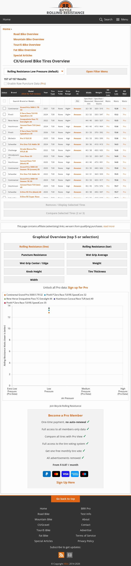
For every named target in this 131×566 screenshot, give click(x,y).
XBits (66, 563)
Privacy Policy (86, 541)
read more (108, 226)
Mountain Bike (43, 519)
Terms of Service (86, 535)
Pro (43, 83)
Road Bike (43, 514)
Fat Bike (43, 535)
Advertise (85, 530)
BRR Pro (86, 508)
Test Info (86, 514)
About (85, 519)
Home (6, 19)
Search (108, 19)
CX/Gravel (43, 524)
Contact (85, 524)
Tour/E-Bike (43, 530)
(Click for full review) (31, 93)
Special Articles (43, 541)
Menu (124, 19)
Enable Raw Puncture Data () (26, 83)
